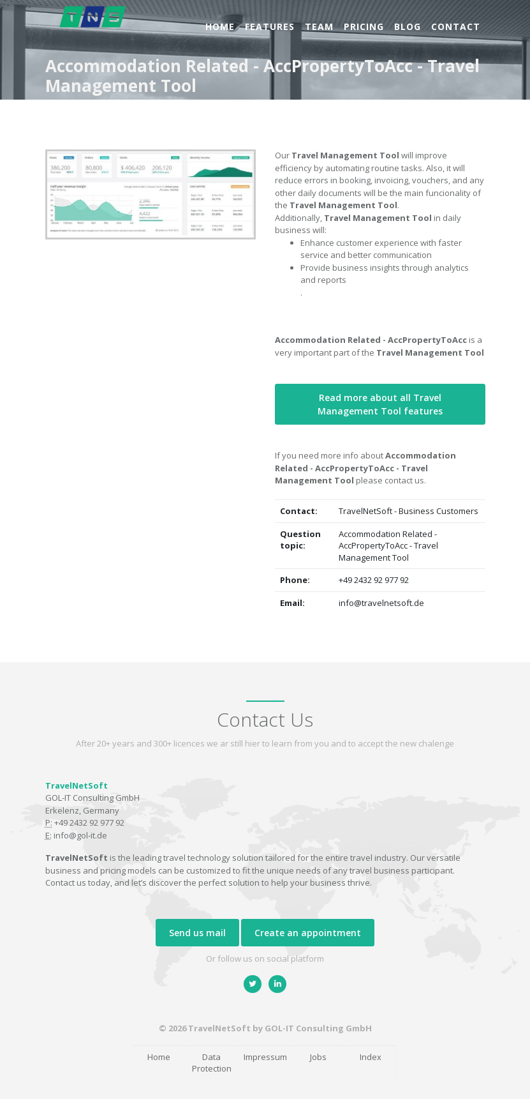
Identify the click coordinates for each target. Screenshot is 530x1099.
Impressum (265, 1057)
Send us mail (197, 933)
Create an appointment (307, 933)
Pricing (364, 26)
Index (370, 1057)
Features (270, 26)
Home (220, 26)
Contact (455, 26)
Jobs (318, 1057)
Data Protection (212, 1063)
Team (319, 26)
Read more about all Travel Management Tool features (380, 404)
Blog (407, 26)
